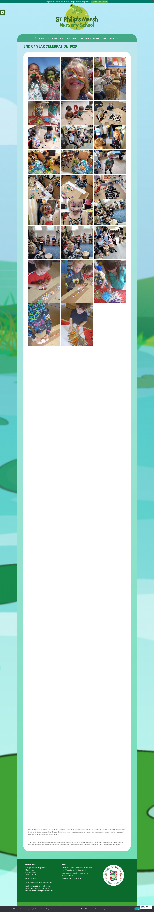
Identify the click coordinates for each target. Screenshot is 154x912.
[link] (2, 12)
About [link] (42, 38)
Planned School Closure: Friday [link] (71, 878)
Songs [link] (105, 38)
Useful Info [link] (52, 38)
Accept (137, 909)
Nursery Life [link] (72, 38)
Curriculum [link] (85, 38)
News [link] (62, 38)
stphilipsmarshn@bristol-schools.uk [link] (40, 882)
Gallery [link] (96, 38)
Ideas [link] (112, 38)
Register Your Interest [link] (99, 2)
